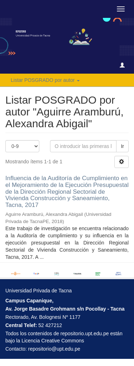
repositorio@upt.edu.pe (54, 349)
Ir (122, 146)
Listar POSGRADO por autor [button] (45, 80)
